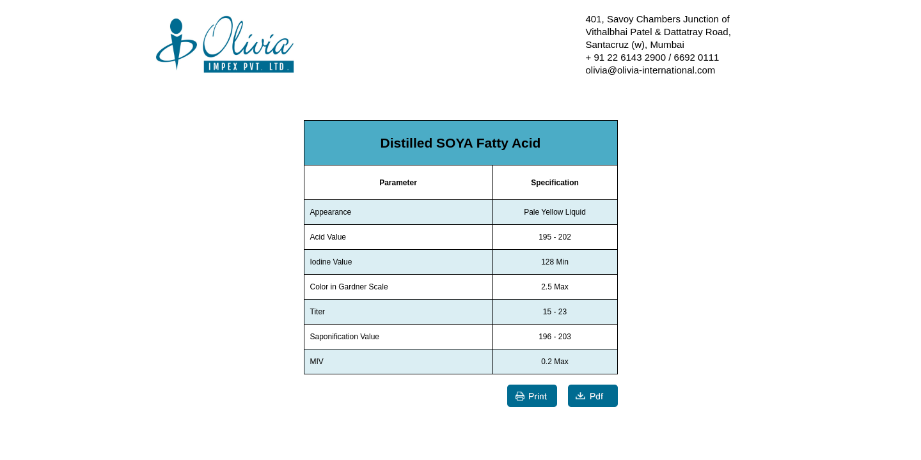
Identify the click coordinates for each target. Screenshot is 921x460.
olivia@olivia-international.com (651, 70)
